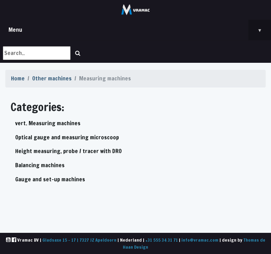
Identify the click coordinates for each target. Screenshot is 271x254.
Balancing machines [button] (40, 165)
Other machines (52, 78)
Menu (139, 30)
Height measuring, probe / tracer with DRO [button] (68, 151)
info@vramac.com (199, 240)
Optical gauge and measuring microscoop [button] (67, 137)
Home (18, 78)
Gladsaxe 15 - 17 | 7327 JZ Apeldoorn (79, 240)
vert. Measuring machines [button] (47, 123)
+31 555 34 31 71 (161, 240)
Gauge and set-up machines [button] (50, 179)
